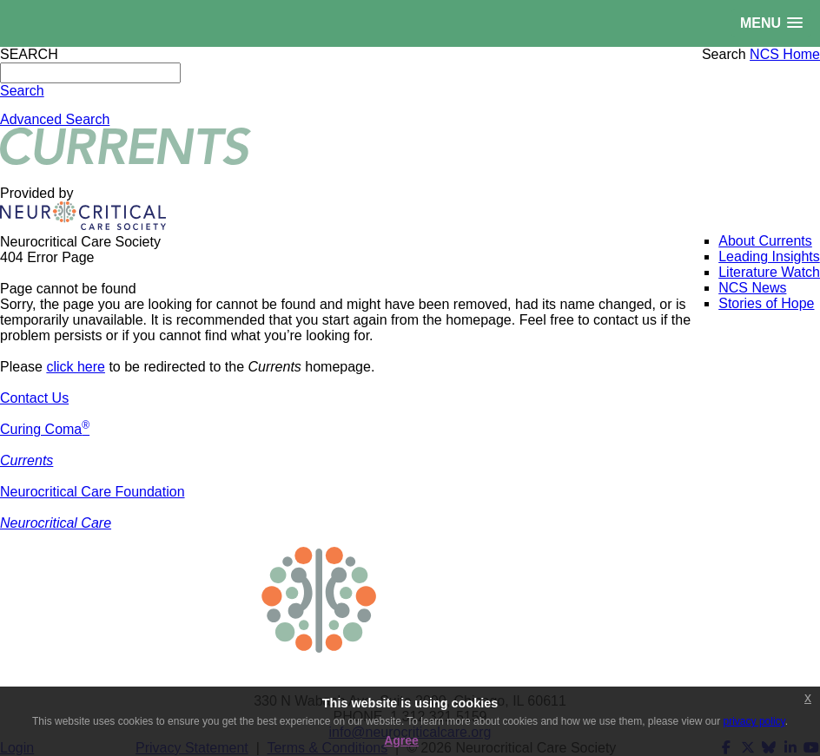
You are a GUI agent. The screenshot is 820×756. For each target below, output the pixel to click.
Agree (401, 740)
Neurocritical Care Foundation (92, 491)
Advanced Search (54, 119)
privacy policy (754, 721)
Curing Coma (44, 429)
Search (724, 54)
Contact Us (34, 398)
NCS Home (785, 54)
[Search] (90, 72)
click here (75, 366)
